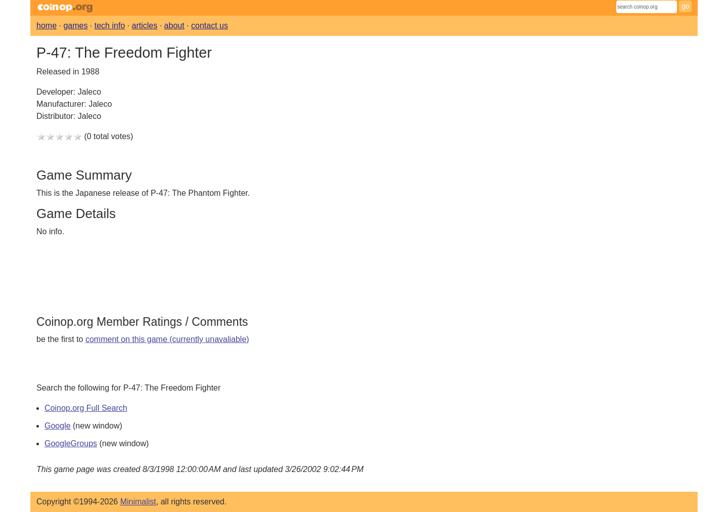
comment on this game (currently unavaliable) (167, 339)
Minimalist (138, 501)
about (174, 25)
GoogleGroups (70, 443)
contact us (209, 25)
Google (57, 425)
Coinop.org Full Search (85, 408)
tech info (110, 25)
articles (145, 25)
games (75, 25)
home (46, 25)
